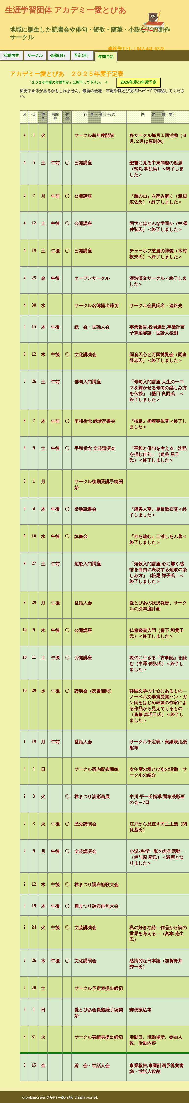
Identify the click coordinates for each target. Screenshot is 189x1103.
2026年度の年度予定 (138, 82)
